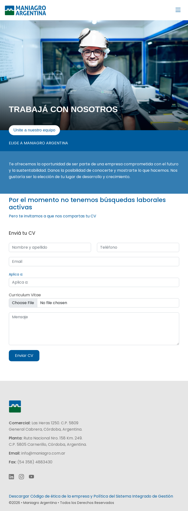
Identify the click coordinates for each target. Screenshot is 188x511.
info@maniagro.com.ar (43, 453)
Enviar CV (24, 355)
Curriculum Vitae (25, 295)
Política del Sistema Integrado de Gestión (133, 496)
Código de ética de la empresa (59, 496)
